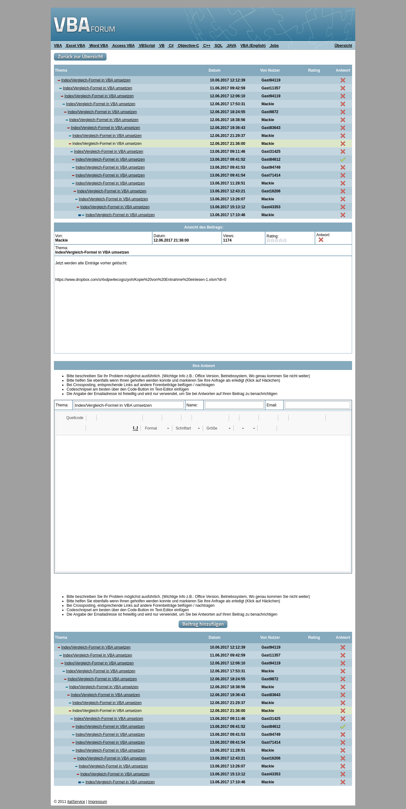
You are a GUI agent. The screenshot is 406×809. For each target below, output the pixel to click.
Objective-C (188, 45)
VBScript (146, 45)
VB (161, 45)
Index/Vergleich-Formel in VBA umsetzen (95, 80)
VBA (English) (253, 45)
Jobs (274, 45)
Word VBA (98, 45)
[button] (71, 418)
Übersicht (343, 45)
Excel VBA (75, 45)
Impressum (97, 801)
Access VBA (123, 45)
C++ (206, 45)
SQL (218, 45)
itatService (76, 801)
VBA (58, 45)
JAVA (231, 45)
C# (171, 45)
